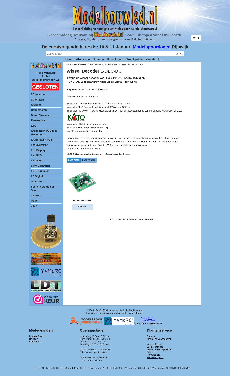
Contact (151, 336)
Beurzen (33, 339)
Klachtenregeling (155, 357)
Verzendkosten (154, 344)
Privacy (150, 352)
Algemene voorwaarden (159, 339)
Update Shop (36, 336)
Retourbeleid (153, 355)
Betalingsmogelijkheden (159, 349)
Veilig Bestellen (155, 347)
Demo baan (35, 341)
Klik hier (82, 206)
